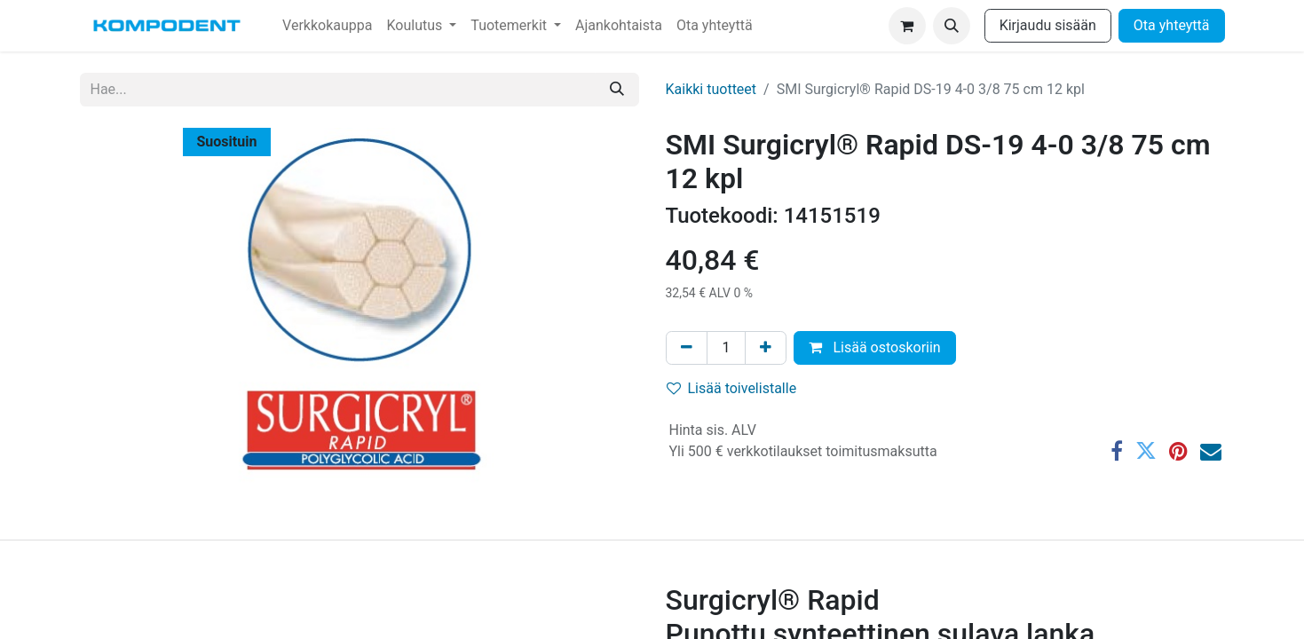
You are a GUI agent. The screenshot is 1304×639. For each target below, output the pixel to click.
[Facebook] (1116, 451)
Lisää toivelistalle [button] (732, 388)
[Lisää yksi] (765, 348)
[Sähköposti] (1210, 451)
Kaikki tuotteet (711, 89)
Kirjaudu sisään (1048, 25)
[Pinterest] (1178, 451)
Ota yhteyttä (1172, 25)
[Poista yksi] (686, 348)
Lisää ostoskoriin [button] (874, 347)
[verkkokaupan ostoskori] (907, 25)
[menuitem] (327, 25)
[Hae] (617, 89)
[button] (951, 25)
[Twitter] (1146, 451)
